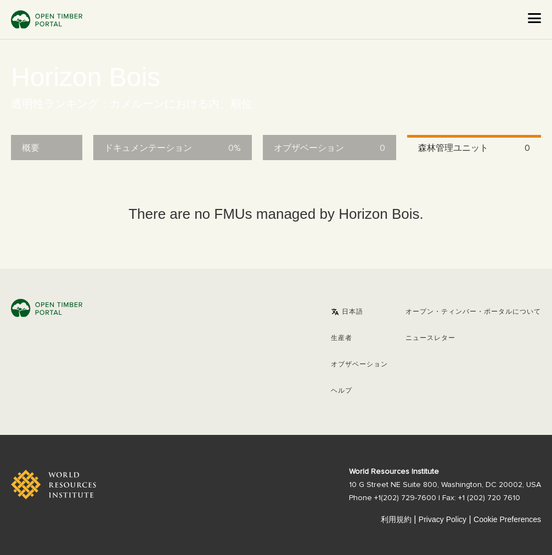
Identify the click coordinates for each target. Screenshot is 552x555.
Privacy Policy (442, 519)
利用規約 (396, 519)
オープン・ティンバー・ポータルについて (473, 312)
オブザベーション (359, 364)
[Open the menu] (534, 18)
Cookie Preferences (507, 519)
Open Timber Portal (46, 19)
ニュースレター (430, 338)
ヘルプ (341, 391)
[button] (347, 312)
